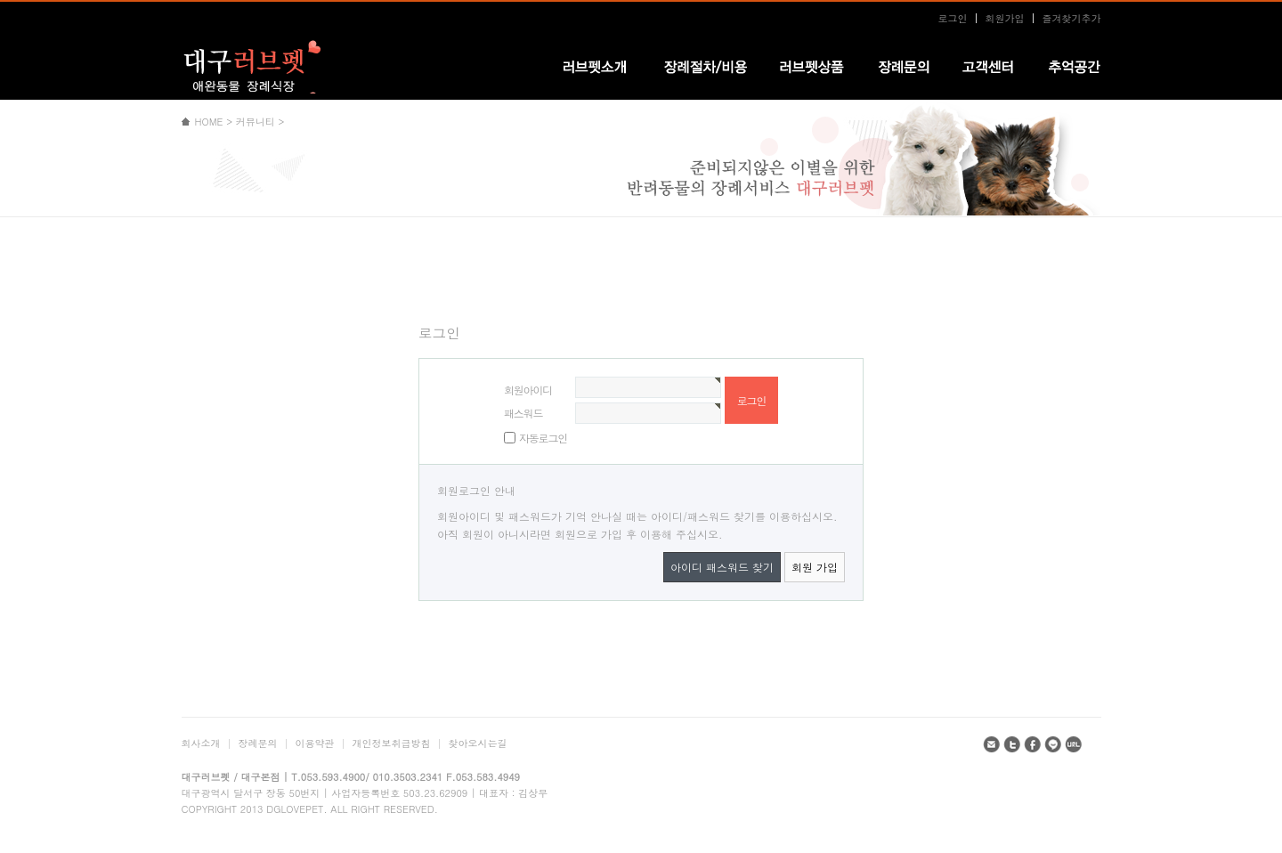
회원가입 (1005, 18)
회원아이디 (528, 389)
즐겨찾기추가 (1072, 18)
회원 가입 (814, 566)
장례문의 (258, 743)
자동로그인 (543, 437)
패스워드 (523, 412)
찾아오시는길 (478, 743)
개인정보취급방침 (392, 743)
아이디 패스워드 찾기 (722, 566)
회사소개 (201, 743)
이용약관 (315, 743)
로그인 (953, 18)
